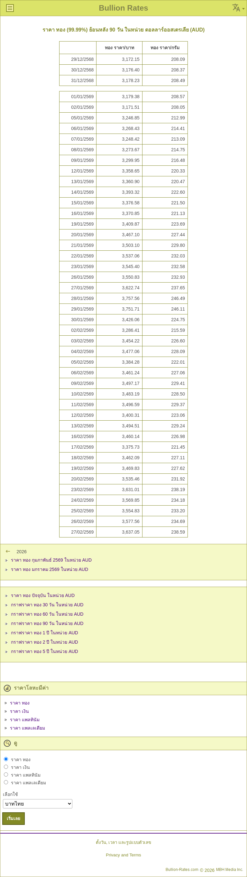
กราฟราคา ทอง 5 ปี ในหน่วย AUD (44, 651)
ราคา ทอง (20, 702)
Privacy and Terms (123, 855)
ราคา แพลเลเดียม (27, 728)
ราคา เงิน (19, 711)
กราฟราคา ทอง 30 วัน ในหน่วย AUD (47, 604)
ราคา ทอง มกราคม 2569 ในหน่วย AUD (49, 569)
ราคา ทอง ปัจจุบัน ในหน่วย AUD (43, 595)
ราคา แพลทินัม (25, 719)
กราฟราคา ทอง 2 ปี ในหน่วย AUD (44, 642)
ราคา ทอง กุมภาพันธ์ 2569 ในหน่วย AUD (51, 560)
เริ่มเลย (13, 818)
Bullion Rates (123, 8)
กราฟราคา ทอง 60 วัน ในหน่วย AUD (47, 614)
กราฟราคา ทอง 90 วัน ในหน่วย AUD (47, 623)
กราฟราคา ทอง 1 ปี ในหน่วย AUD (44, 632)
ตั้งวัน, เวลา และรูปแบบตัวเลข (123, 842)
